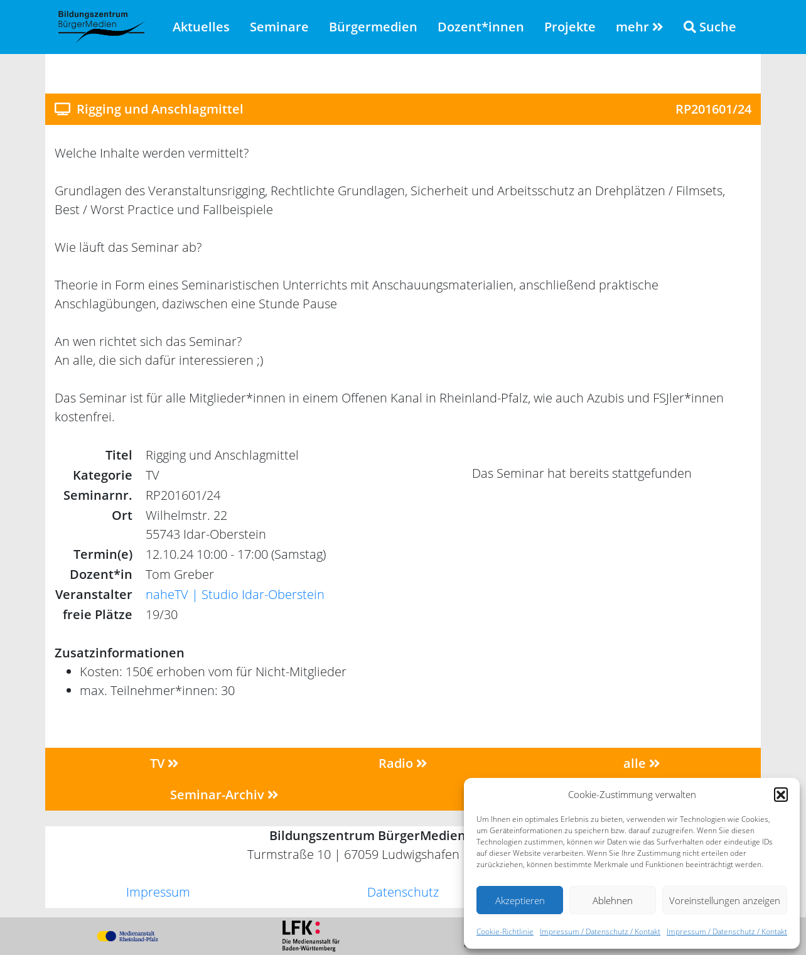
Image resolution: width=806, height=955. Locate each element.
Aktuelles (201, 26)
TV (164, 763)
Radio (403, 763)
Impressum (158, 891)
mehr (640, 26)
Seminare (279, 26)
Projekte (570, 26)
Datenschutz (403, 891)
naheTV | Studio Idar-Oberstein (235, 594)
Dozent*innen (481, 26)
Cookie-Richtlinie (505, 931)
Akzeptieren (520, 900)
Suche (710, 26)
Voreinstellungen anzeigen (724, 900)
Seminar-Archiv (224, 794)
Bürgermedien (373, 26)
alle (641, 763)
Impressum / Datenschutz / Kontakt (600, 931)
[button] (781, 794)
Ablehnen (613, 900)
